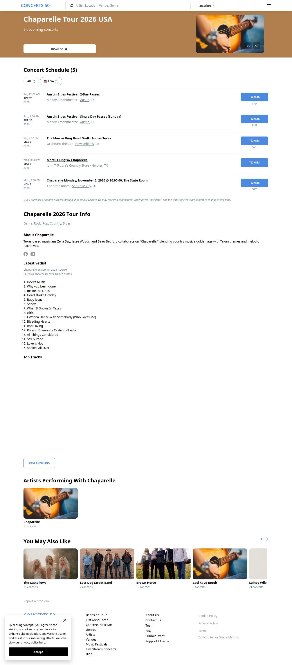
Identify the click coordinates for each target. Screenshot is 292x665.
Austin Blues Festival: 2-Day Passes (73, 94)
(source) (63, 269)
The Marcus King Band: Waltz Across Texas (79, 138)
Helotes (97, 165)
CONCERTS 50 (35, 5)
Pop (45, 223)
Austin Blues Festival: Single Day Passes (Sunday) (84, 116)
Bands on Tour (96, 615)
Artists (90, 634)
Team (149, 625)
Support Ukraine (157, 641)
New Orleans (84, 144)
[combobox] (206, 5)
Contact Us (153, 620)
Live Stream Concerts (101, 649)
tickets (254, 97)
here (42, 642)
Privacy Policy (208, 623)
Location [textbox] (204, 6)
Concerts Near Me (99, 625)
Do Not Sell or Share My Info (218, 637)
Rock (37, 223)
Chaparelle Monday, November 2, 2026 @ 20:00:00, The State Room (97, 180)
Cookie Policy (207, 616)
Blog (89, 654)
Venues (91, 639)
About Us (152, 615)
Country (55, 223)
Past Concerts (39, 463)
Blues (67, 223)
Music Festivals (96, 644)
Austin (84, 100)
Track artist (60, 48)
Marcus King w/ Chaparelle (67, 160)
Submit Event (155, 636)
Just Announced (97, 620)
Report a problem (36, 601)
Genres (91, 629)
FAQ (148, 631)
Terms (202, 631)
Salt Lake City (81, 186)
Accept (38, 652)
